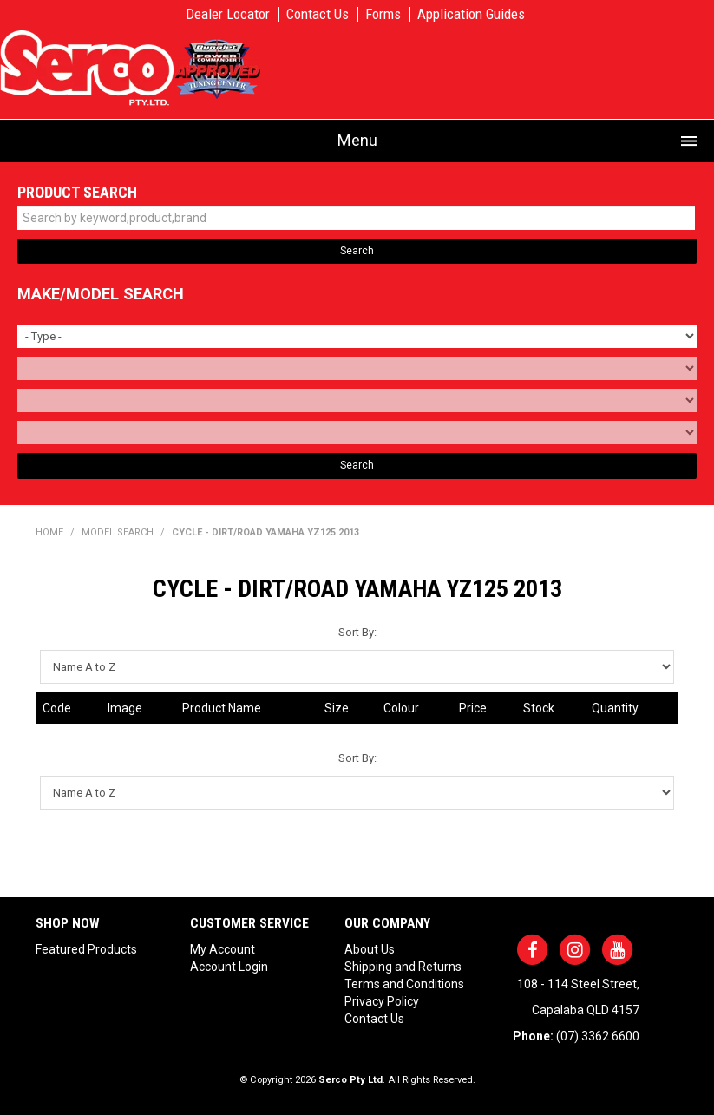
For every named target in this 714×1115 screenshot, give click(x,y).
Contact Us (317, 14)
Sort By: (357, 632)
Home (49, 532)
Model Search (118, 532)
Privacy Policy (381, 1001)
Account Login (229, 967)
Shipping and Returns (403, 967)
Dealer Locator (228, 14)
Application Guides (471, 14)
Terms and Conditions (404, 984)
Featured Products (86, 949)
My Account (222, 949)
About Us (369, 949)
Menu (357, 140)
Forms (383, 14)
